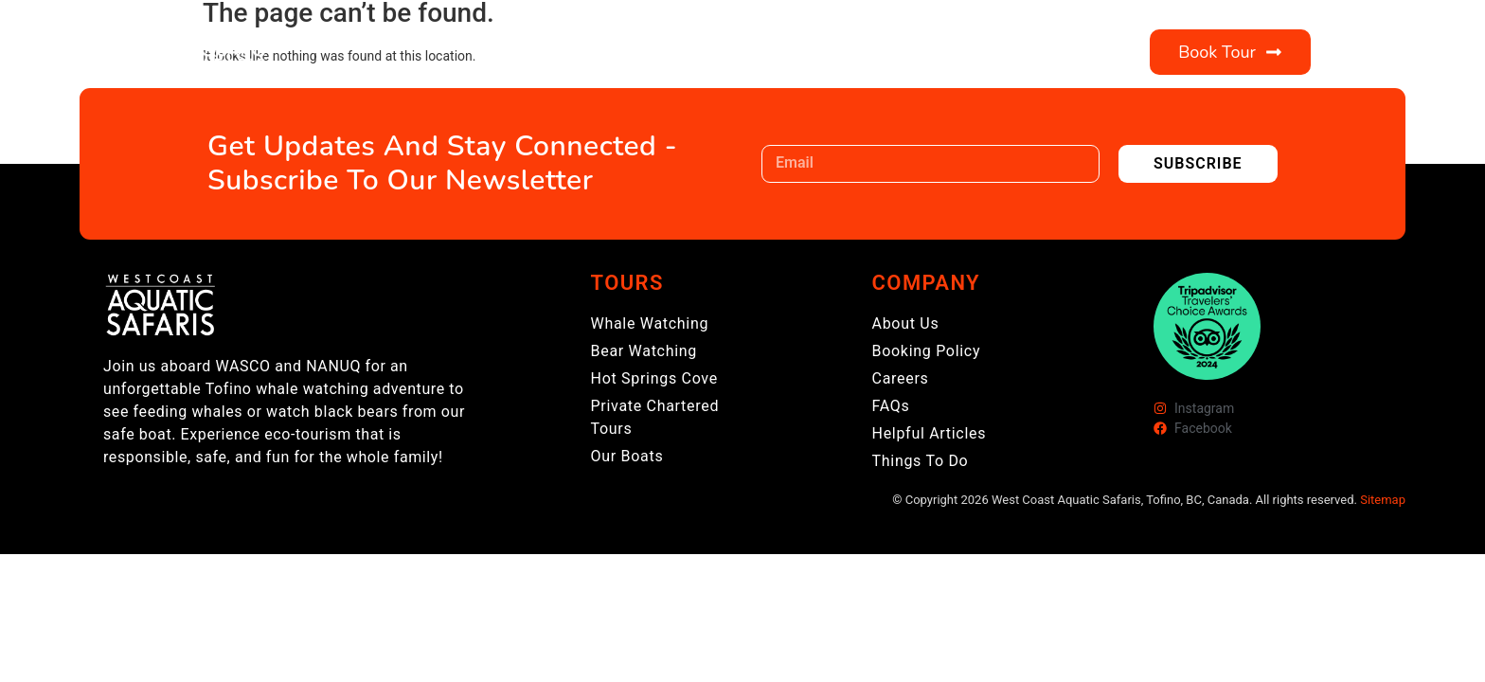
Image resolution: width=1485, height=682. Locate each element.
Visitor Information (821, 52)
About (646, 52)
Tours (536, 52)
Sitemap (1382, 500)
